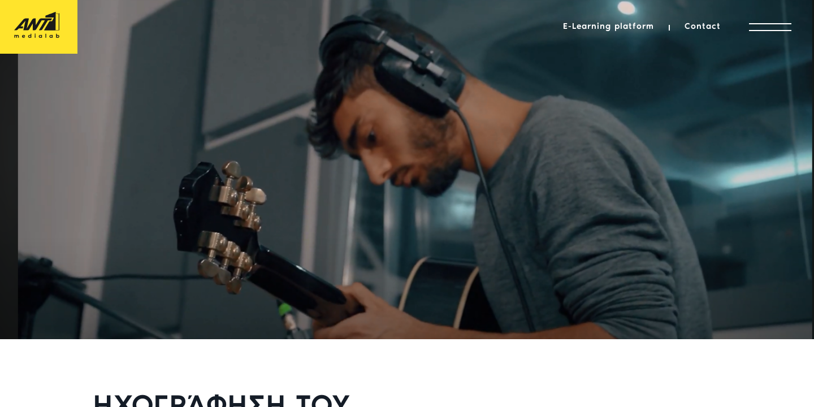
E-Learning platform (608, 27)
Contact (703, 27)
